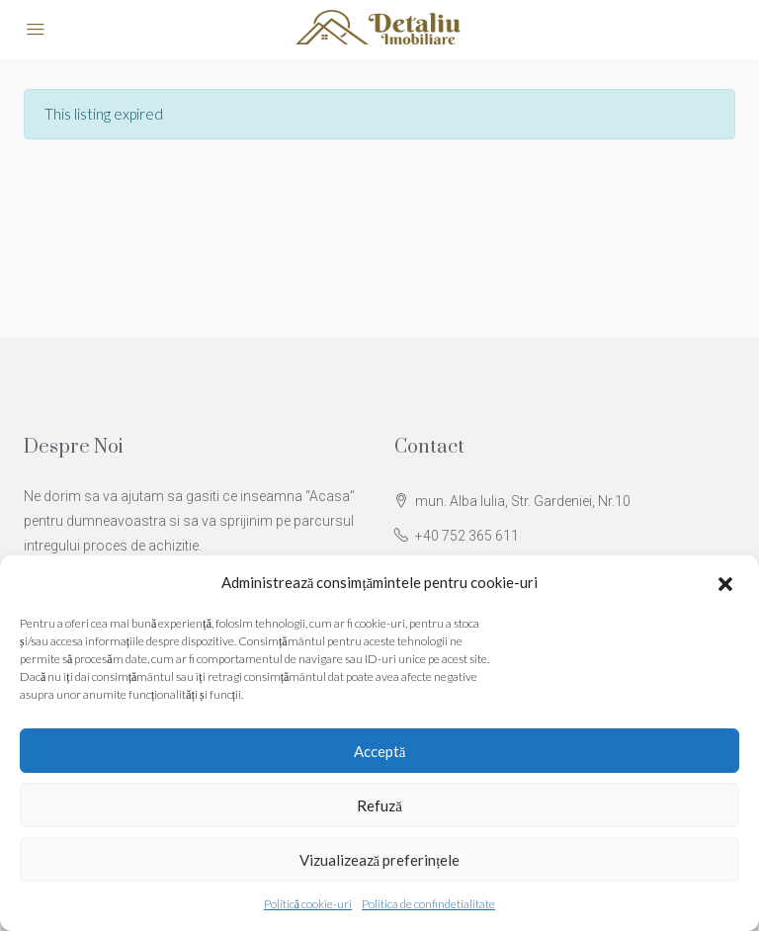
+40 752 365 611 (467, 536)
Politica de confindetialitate (428, 903)
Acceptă (380, 751)
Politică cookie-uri (308, 903)
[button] (727, 583)
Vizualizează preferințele (380, 860)
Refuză (379, 805)
